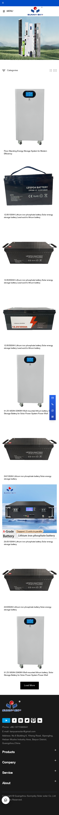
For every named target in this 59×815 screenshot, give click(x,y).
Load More (29, 686)
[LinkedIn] (39, 720)
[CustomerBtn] (6, 800)
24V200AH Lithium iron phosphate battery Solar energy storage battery (27, 608)
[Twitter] (27, 720)
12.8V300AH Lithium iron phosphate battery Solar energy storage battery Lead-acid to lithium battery (28, 347)
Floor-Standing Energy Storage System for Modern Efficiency (25, 152)
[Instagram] (20, 720)
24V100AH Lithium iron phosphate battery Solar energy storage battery (27, 477)
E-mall (19, 732)
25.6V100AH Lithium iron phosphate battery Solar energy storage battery (28, 543)
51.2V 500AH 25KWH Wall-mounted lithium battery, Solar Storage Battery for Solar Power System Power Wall (28, 674)
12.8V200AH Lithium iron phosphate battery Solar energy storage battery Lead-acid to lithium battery (28, 281)
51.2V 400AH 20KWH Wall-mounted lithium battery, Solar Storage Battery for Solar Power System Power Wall (28, 412)
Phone (15, 727)
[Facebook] (14, 720)
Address (27, 739)
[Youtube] (6, 720)
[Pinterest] (33, 720)
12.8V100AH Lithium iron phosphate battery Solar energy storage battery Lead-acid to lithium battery (28, 216)
